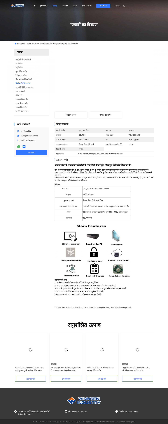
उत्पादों (55, 6)
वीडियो (74, 6)
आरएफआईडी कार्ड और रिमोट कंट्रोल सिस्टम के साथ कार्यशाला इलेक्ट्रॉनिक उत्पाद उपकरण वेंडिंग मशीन (66, 369)
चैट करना (103, 6)
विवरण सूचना (71, 115)
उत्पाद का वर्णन (105, 115)
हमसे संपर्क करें (87, 6)
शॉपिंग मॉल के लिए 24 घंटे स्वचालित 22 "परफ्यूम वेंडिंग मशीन (100, 369)
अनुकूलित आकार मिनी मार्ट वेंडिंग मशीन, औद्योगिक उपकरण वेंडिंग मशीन (136, 369)
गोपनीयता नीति (43, 422)
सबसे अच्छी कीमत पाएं (116, 103)
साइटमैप (34, 422)
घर (34, 6)
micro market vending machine (96, 307)
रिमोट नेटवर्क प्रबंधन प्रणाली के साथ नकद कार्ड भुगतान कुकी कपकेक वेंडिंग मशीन (29, 369)
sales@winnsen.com (29, 136)
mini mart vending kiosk (121, 307)
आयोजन (65, 6)
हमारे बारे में (44, 6)
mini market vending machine (70, 307)
